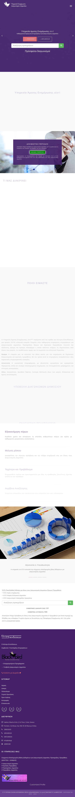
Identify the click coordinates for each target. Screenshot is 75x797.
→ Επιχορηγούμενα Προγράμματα (13, 663)
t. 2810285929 (45, 39)
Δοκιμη (4, 688)
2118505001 (7, 729)
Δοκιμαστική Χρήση (13, 621)
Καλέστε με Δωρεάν (11, 673)
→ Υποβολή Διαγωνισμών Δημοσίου (14, 667)
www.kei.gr (41, 794)
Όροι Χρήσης (6, 697)
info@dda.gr (8, 740)
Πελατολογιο (6, 691)
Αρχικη (4, 685)
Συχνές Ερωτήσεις (8, 694)
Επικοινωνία (6, 703)
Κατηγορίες (5, 700)
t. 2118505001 (30, 39)
